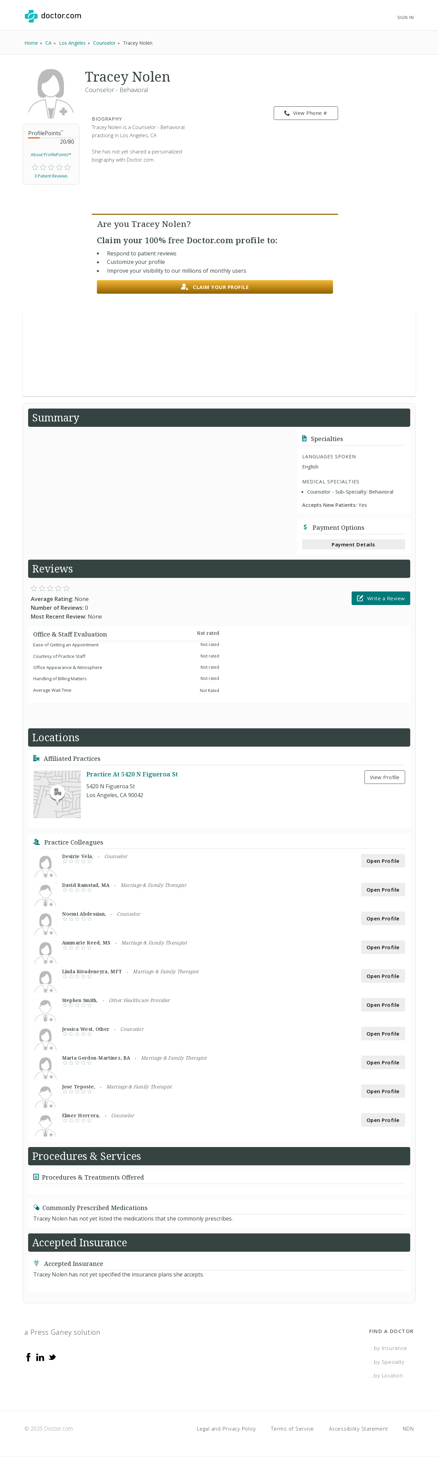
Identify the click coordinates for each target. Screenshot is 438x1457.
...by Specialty (386, 1361)
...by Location (386, 1375)
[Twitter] (52, 1356)
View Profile (385, 777)
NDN (408, 1428)
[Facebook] (28, 1356)
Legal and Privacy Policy (226, 1428)
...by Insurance (388, 1348)
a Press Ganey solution (62, 1332)
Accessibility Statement (358, 1428)
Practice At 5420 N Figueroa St (132, 774)
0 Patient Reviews (51, 176)
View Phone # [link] (305, 113)
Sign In (405, 17)
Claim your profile (215, 287)
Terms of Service (292, 1428)
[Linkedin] (40, 1356)
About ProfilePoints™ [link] (51, 155)
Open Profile (383, 860)
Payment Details (353, 544)
